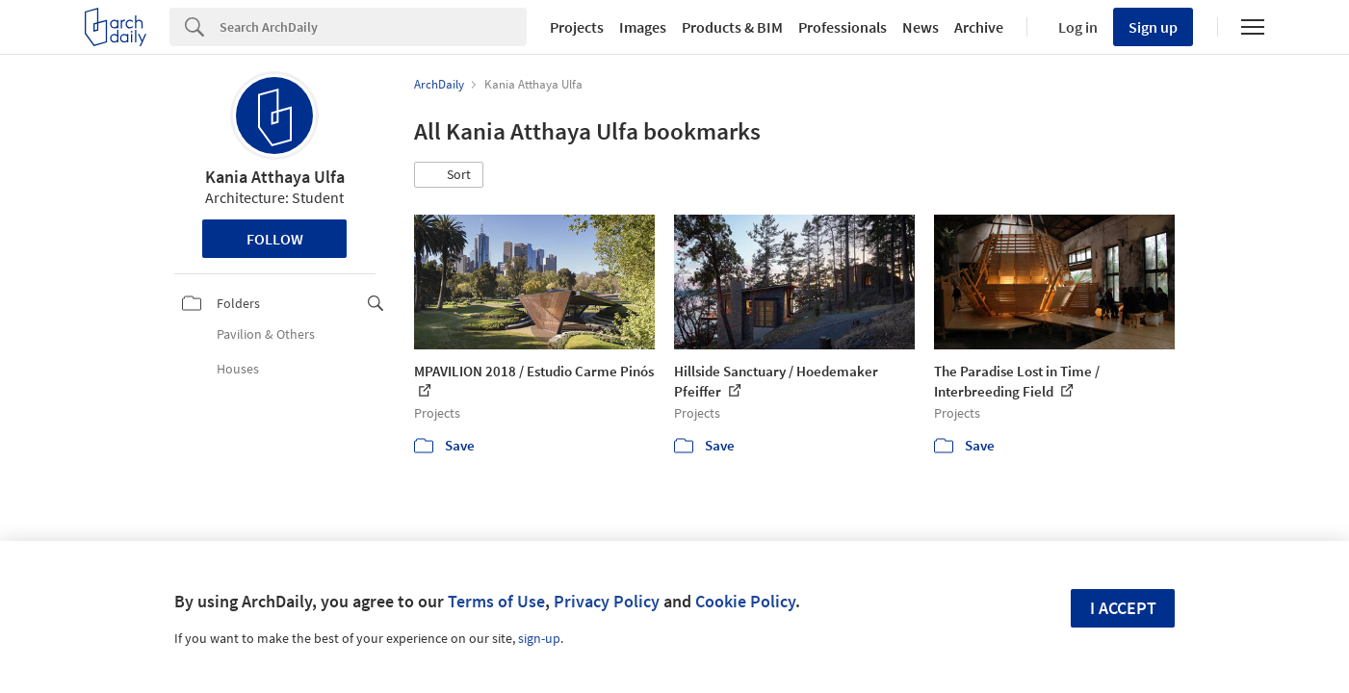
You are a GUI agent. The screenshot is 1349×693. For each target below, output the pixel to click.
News (920, 27)
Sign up (1153, 27)
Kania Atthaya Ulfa (275, 177)
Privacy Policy (607, 601)
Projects (577, 27)
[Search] (373, 27)
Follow (274, 238)
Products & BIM (732, 27)
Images (642, 27)
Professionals (842, 27)
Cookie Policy (745, 601)
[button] (448, 175)
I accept (1123, 608)
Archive (978, 27)
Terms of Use (496, 601)
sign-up (539, 638)
